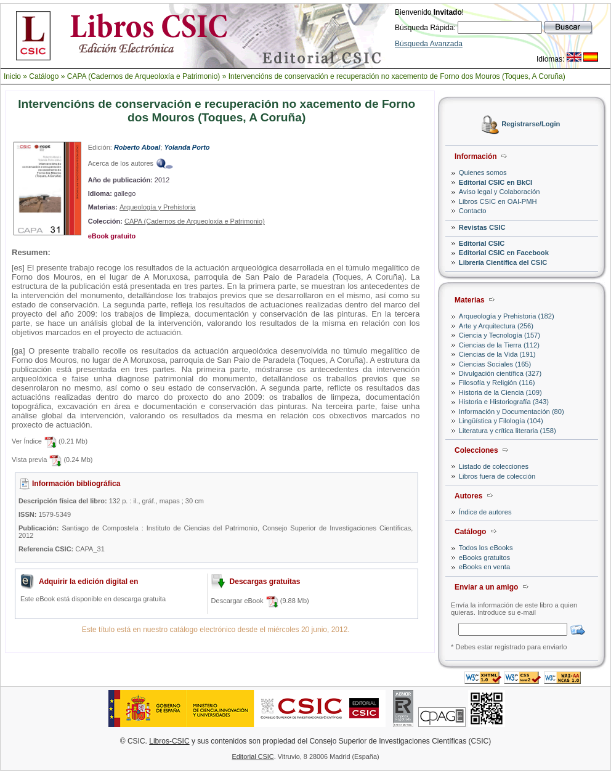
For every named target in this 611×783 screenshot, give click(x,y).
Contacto (473, 210)
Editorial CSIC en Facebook (504, 252)
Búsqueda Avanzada (429, 43)
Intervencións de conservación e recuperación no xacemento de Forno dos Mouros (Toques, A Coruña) (397, 76)
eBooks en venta (484, 566)
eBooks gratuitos (484, 557)
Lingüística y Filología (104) (501, 420)
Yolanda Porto (186, 147)
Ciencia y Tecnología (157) (499, 335)
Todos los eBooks (486, 547)
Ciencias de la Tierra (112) (499, 345)
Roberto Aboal (137, 147)
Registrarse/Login (530, 124)
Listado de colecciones (493, 466)
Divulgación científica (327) (500, 373)
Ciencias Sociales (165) (495, 364)
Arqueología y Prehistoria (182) (506, 316)
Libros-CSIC (169, 741)
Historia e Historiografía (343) (504, 401)
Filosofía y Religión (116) (497, 382)
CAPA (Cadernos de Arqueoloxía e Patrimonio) (144, 76)
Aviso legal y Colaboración (499, 191)
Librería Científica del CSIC (503, 262)
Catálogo (44, 76)
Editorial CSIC (482, 243)
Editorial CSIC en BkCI (495, 182)
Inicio (12, 76)
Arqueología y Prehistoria (157, 207)
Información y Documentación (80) (511, 411)
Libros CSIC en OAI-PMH (498, 201)
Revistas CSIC (482, 227)
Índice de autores (485, 512)
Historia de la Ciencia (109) (500, 392)
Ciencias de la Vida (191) (497, 354)
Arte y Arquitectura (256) (496, 326)
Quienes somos (483, 172)
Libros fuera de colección (497, 476)
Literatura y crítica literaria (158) (507, 430)
